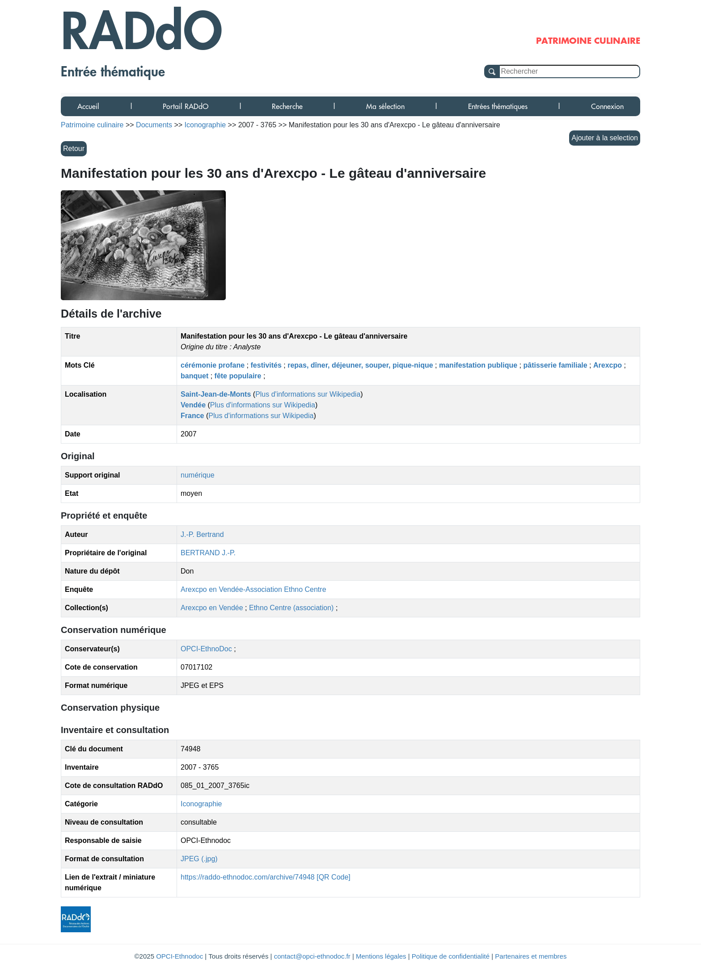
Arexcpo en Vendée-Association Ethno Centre (253, 589)
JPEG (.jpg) (199, 859)
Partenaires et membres (530, 956)
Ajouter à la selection (604, 138)
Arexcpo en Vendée (213, 608)
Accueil (88, 106)
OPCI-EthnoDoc (206, 649)
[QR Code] (333, 877)
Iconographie (201, 804)
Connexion (607, 106)
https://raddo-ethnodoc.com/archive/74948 (248, 877)
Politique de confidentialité (451, 956)
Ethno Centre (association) (292, 608)
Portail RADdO (185, 106)
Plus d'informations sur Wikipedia (307, 394)
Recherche (287, 106)
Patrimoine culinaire (92, 125)
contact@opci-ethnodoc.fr (312, 956)
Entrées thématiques (498, 106)
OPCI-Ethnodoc (179, 956)
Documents (154, 125)
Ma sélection (385, 106)
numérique (198, 475)
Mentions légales (381, 956)
